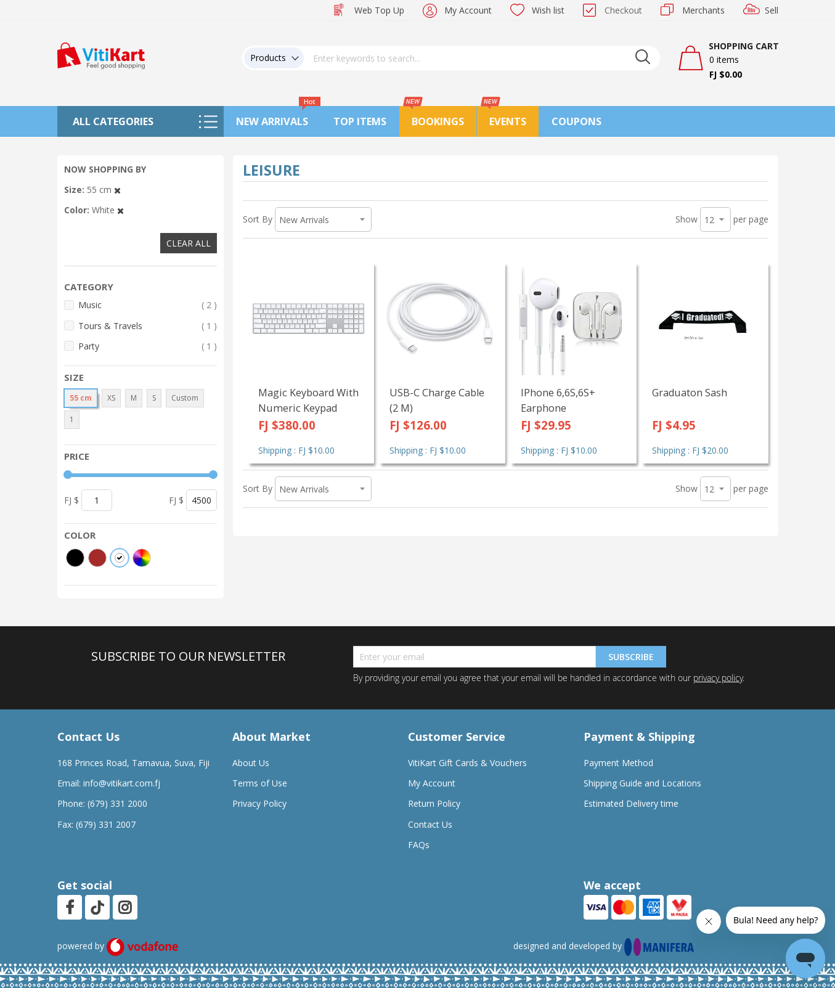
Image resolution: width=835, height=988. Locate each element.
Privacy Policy (259, 803)
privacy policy (718, 678)
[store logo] (101, 54)
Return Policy (434, 803)
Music (147, 305)
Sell (771, 10)
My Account (468, 10)
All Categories (113, 121)
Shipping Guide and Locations (642, 783)
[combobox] (482, 58)
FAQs (419, 845)
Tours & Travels (147, 326)
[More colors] (142, 558)
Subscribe (631, 657)
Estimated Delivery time (631, 803)
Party (147, 346)
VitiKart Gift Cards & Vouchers (467, 763)
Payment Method (618, 763)
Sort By (257, 219)
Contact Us (430, 824)
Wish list (548, 10)
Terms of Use (259, 783)
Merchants (703, 10)
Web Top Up (379, 10)
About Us (250, 763)
